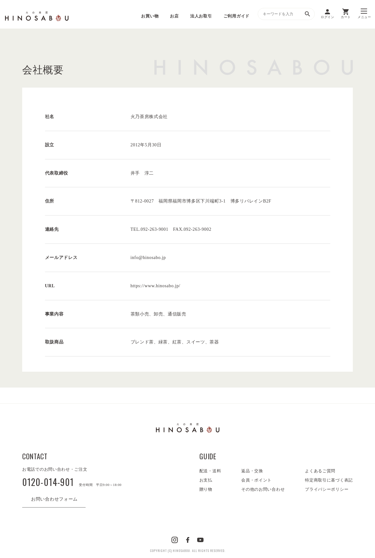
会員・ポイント (256, 480)
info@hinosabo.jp (148, 257)
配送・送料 (210, 471)
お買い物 (149, 16)
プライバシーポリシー (326, 489)
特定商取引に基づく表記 (329, 480)
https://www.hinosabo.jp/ (155, 285)
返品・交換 (252, 471)
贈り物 (205, 489)
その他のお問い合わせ (263, 489)
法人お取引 (201, 16)
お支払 (205, 480)
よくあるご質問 (320, 471)
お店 (174, 16)
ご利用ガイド (236, 16)
